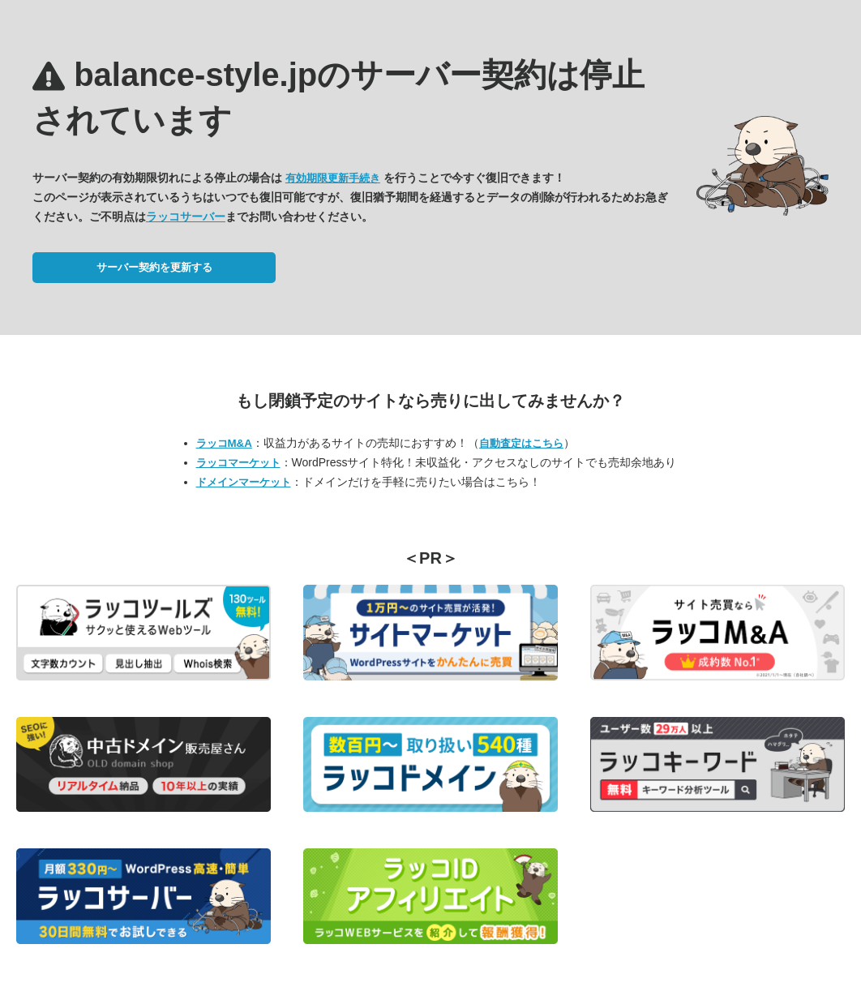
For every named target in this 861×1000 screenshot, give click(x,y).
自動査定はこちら (521, 443)
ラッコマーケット (238, 463)
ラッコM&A (224, 443)
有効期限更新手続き (332, 178)
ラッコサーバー (185, 216)
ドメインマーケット (243, 482)
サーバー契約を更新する (154, 267)
